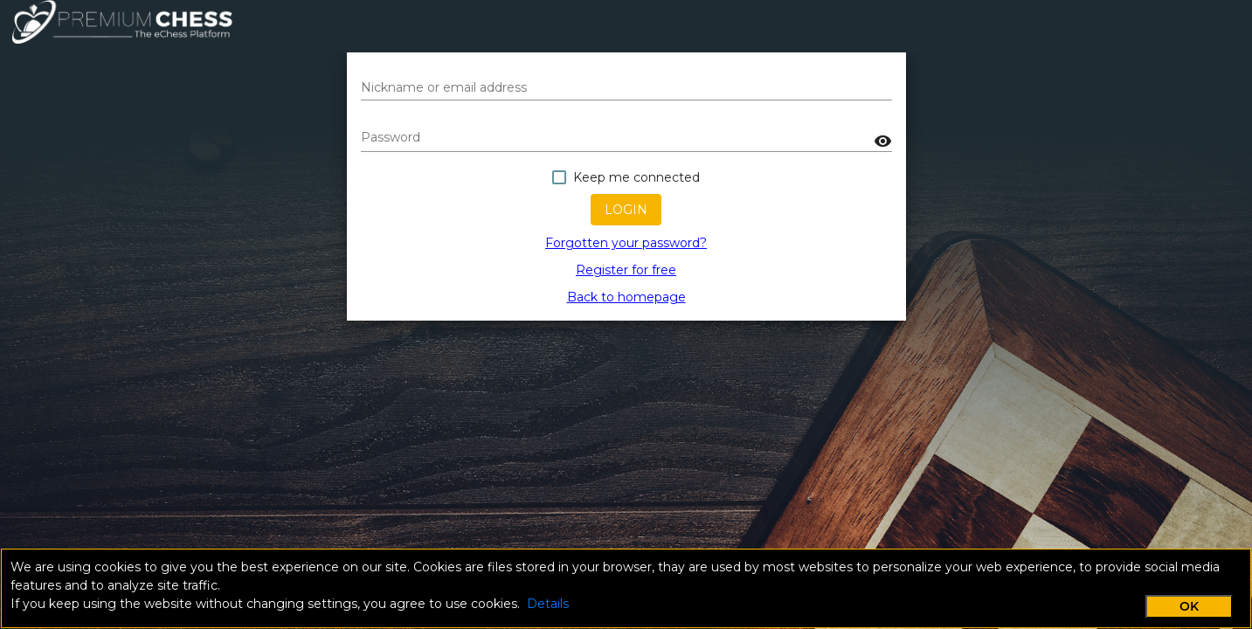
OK (1189, 606)
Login (626, 210)
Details (548, 604)
